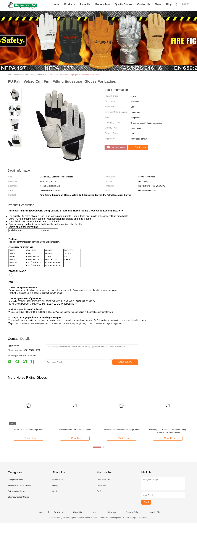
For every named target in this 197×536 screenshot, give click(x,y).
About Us (85, 4)
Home (56, 4)
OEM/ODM (102, 485)
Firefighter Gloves (15, 480)
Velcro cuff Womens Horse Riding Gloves (121, 430)
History (55, 485)
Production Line (103, 480)
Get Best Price (116, 147)
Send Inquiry (125, 362)
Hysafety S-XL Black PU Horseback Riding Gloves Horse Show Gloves (167, 431)
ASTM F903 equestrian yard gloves (68, 323)
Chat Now (138, 147)
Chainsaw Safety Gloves (18, 497)
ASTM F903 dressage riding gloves (106, 323)
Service (55, 491)
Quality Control (123, 4)
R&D (99, 491)
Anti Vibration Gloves (17, 491)
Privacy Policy (133, 512)
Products (69, 4)
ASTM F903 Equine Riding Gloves (32, 323)
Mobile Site (155, 512)
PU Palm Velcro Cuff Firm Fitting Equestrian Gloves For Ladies (72, 74)
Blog (169, 4)
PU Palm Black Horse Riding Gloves (75, 430)
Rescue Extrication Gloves (19, 485)
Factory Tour (102, 4)
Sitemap (111, 512)
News (158, 4)
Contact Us (143, 4)
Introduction (57, 480)
